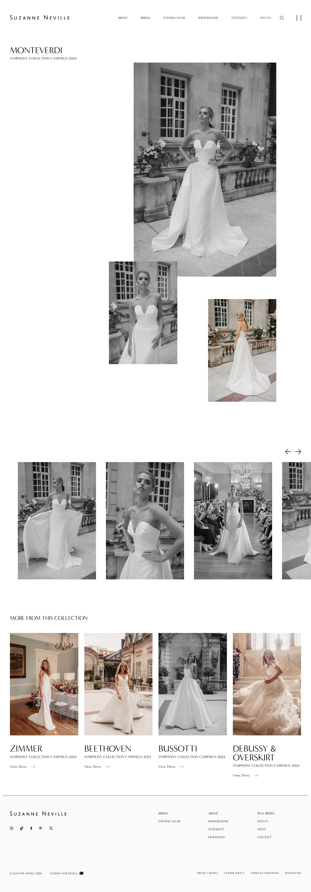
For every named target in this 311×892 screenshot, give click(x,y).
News (261, 829)
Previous (288, 451)
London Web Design (64, 873)
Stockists (239, 18)
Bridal (146, 18)
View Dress (22, 776)
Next (298, 451)
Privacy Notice (207, 873)
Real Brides (266, 813)
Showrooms (208, 18)
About (122, 18)
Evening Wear (174, 18)
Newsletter (293, 873)
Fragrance (216, 837)
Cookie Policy (234, 873)
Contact (264, 837)
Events (265, 18)
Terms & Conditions (265, 873)
